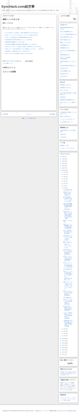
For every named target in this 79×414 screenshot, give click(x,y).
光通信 (61, 382)
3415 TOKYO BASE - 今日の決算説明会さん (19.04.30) (67, 308)
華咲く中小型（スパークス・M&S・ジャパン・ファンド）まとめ (67, 244)
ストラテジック (68, 385)
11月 (64, 174)
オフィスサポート (64, 386)
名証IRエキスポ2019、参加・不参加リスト (67, 194)
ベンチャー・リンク (70, 397)
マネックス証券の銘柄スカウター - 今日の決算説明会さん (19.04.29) (67, 315)
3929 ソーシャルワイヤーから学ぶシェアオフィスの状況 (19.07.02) (21, 35)
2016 (63, 343)
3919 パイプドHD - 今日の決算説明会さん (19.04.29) (67, 302)
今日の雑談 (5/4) (67, 297)
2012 (63, 352)
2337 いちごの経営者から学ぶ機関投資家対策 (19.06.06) (18, 37)
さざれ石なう (63, 137)
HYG (74, 373)
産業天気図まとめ (64, 54)
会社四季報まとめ (64, 45)
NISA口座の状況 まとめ (66, 37)
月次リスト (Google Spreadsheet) (65, 58)
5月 (64, 188)
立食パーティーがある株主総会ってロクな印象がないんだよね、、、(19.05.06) (24, 48)
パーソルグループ (64, 399)
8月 (64, 181)
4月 (64, 329)
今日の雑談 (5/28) (67, 190)
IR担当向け (63, 97)
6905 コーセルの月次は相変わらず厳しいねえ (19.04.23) (18, 53)
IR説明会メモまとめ (65, 87)
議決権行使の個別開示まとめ (67, 99)
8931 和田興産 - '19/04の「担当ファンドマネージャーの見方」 (67, 199)
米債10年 (70, 373)
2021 (63, 165)
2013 (63, 349)
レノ (64, 384)
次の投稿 (5, 114)
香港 (64, 373)
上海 (66, 373)
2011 (63, 354)
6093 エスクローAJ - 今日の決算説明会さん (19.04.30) (67, 293)
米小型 (74, 371)
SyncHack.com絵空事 (18, 6)
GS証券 (68, 400)
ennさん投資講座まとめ (66, 31)
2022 (63, 163)
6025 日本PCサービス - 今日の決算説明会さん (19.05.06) (67, 252)
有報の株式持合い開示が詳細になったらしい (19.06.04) (18, 39)
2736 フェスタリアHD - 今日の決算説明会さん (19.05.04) (67, 258)
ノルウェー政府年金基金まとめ (68, 34)
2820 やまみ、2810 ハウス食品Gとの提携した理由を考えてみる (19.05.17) (23, 46)
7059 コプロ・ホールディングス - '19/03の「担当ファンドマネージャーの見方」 (67, 285)
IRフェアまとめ (64, 90)
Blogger (74, 410)
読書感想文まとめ (64, 47)
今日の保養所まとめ (65, 71)
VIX (61, 373)
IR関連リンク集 (64, 145)
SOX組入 (70, 371)
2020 (63, 168)
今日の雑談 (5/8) (67, 269)
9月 (64, 179)
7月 (64, 183)
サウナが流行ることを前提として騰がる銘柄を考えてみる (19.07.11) (21, 32)
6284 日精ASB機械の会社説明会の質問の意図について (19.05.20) (21, 44)
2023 (63, 161)
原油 (64, 374)
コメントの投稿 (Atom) (30, 118)
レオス (69, 388)
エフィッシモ (72, 384)
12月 (64, 172)
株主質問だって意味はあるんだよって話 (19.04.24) (17, 51)
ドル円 (67, 374)
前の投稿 (52, 114)
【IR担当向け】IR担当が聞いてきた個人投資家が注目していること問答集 (67, 323)
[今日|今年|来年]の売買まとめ (67, 65)
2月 (64, 333)
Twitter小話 (63, 134)
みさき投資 (69, 389)
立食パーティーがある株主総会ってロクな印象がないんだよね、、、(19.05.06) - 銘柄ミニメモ (67, 275)
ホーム (29, 114)
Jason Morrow (60, 410)
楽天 (65, 400)
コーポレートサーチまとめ (67, 148)
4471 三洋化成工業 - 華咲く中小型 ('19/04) (67, 232)
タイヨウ (64, 389)
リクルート (62, 397)
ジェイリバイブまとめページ (67, 119)
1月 (64, 335)
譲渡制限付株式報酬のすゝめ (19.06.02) (14, 42)
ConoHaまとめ (64, 68)
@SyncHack (21, 10)
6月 (64, 185)
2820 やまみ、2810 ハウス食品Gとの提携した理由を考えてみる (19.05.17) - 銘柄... (67, 215)
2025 (63, 156)
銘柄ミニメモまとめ (65, 42)
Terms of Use (63, 76)
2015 (63, 345)
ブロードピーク (67, 382)
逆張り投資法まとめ (65, 39)
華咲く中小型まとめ (65, 116)
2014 (63, 347)
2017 (63, 340)
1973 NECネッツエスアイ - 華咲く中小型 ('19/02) (67, 238)
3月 (64, 331)
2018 (63, 338)
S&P (66, 371)
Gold (61, 374)
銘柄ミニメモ (9, 63)
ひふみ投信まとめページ (66, 122)
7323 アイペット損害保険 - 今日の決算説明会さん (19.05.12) (67, 226)
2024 (63, 159)
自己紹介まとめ (64, 73)
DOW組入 (62, 371)
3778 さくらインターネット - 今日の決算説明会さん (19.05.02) (67, 265)
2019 (63, 170)
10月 (64, 176)
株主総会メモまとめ (65, 85)
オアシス (65, 388)
